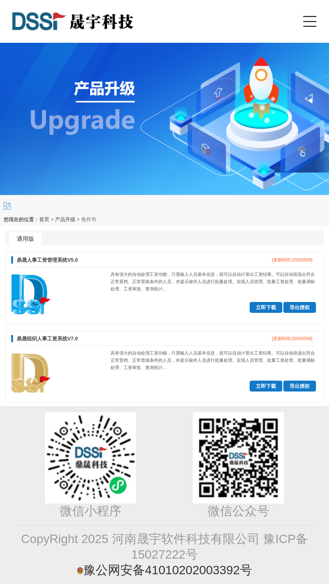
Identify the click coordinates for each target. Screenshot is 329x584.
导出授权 (300, 307)
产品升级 (65, 219)
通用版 (25, 239)
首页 (44, 219)
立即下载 (266, 307)
